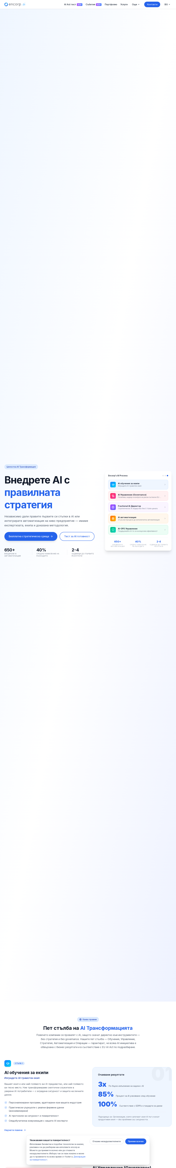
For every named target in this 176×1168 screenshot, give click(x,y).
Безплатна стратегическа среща (31, 536)
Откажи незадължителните (107, 1141)
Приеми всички (136, 1141)
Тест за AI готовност (77, 536)
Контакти (152, 4)
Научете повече (15, 1130)
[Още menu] (136, 4)
